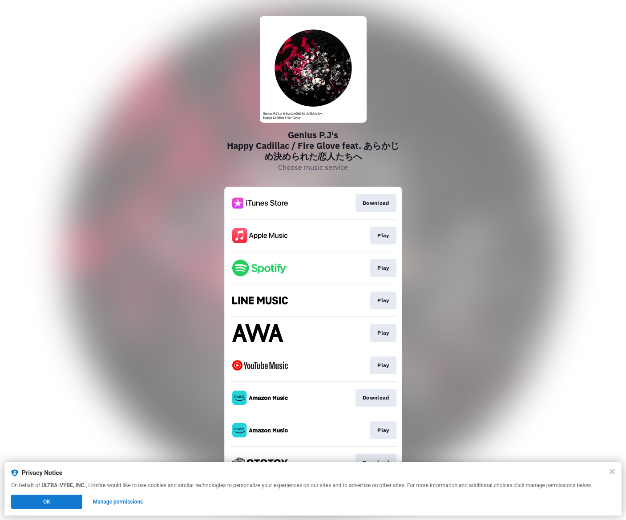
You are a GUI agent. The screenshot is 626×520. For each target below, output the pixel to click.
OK (46, 502)
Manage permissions (118, 502)
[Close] (612, 471)
